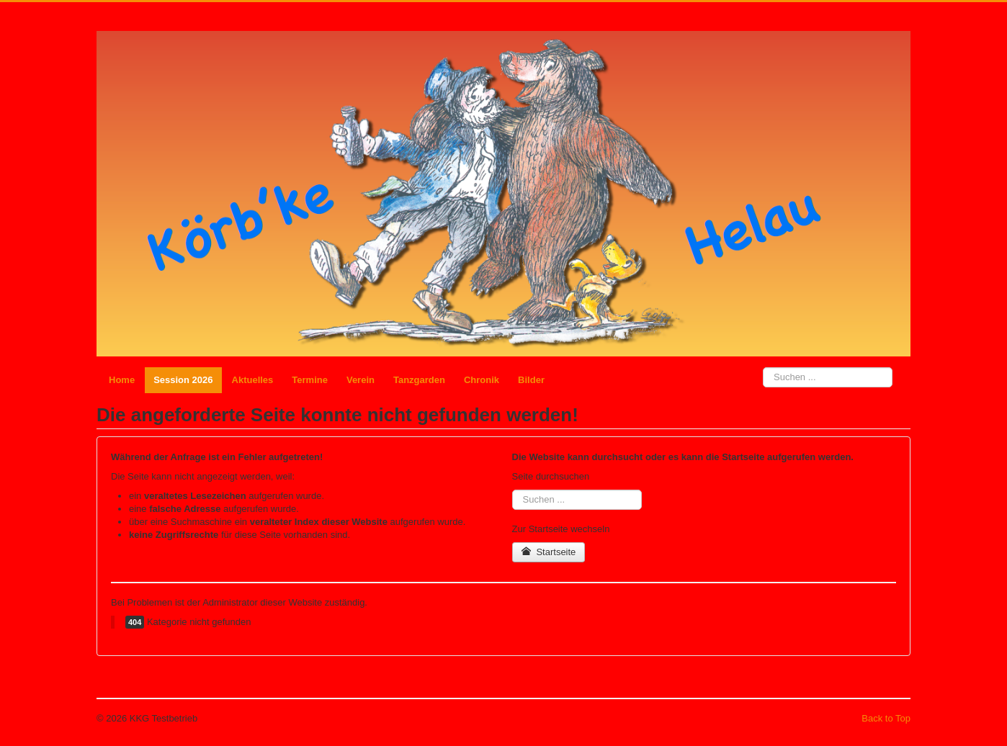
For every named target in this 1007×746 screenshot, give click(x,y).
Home (122, 379)
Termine (310, 379)
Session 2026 (182, 379)
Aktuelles (253, 379)
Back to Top (885, 718)
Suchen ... (763, 367)
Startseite (549, 552)
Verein (360, 379)
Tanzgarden (419, 379)
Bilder (531, 379)
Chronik (481, 379)
